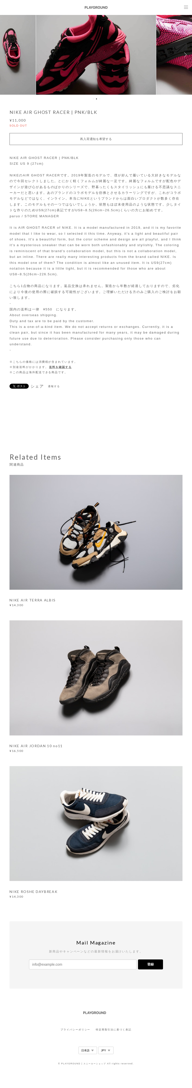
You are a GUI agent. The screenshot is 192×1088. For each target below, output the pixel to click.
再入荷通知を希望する (96, 139)
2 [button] (96, 98)
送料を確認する (60, 366)
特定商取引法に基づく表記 (114, 1029)
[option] (96, 55)
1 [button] (93, 98)
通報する (54, 386)
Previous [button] (7, 54)
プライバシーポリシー (75, 1029)
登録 (150, 964)
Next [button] (184, 54)
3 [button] (99, 98)
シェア (37, 386)
